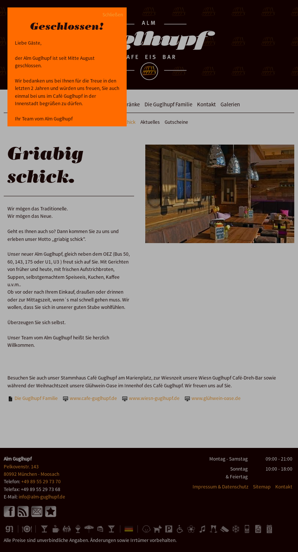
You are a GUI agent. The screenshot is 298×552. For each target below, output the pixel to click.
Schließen (112, 15)
